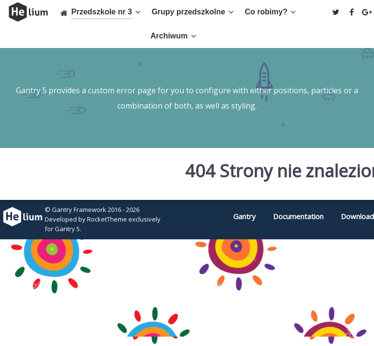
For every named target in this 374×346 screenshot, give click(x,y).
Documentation (298, 216)
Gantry (244, 216)
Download (357, 216)
